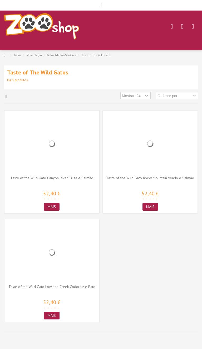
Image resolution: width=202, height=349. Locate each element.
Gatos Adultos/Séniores (61, 55)
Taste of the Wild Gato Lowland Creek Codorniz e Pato (51, 286)
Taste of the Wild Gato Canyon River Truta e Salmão (51, 178)
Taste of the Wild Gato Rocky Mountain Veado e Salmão (150, 178)
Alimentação (34, 55)
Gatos (17, 55)
